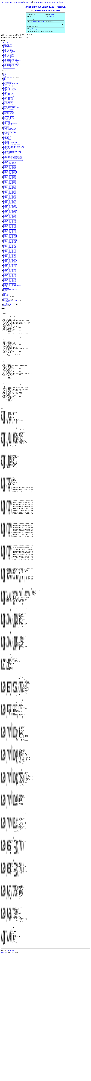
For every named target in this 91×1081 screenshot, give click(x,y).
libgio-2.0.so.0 (6, 120)
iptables (5, 81)
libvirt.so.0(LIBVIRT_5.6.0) (9, 268)
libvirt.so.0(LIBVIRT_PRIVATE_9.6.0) (12, 286)
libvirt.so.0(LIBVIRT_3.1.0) (9, 255)
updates (57, 10)
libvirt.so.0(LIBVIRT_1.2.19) (10, 241)
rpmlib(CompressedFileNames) (10, 301)
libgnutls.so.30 (6, 123)
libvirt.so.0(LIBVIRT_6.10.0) (10, 273)
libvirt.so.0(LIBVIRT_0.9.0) (9, 207)
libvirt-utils (5, 43)
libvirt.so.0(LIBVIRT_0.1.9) (9, 170)
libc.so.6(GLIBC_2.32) (8, 96)
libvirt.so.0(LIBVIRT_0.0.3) (9, 163)
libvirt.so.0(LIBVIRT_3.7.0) (9, 257)
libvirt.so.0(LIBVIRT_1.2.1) (9, 232)
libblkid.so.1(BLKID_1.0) (9, 89)
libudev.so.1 (6, 142)
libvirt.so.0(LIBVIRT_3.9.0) (9, 258)
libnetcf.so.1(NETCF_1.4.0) (9, 133)
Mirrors (53, 2)
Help (58, 2)
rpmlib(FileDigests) (7, 302)
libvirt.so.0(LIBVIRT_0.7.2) (9, 194)
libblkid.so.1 (6, 88)
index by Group (8, 2)
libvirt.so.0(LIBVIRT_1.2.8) (9, 247)
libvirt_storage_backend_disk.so (10, 58)
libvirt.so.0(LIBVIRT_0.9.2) (9, 212)
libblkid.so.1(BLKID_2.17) (9, 91)
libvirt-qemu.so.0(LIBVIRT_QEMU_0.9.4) (13, 158)
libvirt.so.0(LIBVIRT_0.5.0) (9, 187)
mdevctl (5, 291)
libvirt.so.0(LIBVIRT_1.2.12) (10, 234)
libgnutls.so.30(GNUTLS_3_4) (10, 124)
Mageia (52, 14)
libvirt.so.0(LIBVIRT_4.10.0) (10, 261)
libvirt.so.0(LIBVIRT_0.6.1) (9, 188)
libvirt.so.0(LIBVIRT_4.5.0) (9, 263)
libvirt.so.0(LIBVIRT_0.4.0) (9, 182)
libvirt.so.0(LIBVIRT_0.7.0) (9, 192)
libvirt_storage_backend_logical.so (11, 63)
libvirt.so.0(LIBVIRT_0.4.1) (9, 183)
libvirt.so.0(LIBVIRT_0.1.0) (9, 165)
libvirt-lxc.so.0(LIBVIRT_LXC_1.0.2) (12, 150)
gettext (4, 80)
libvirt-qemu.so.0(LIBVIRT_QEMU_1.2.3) (13, 159)
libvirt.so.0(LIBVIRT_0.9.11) (10, 209)
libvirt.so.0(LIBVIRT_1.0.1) (9, 222)
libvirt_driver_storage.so (8, 57)
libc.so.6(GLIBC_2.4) (8, 100)
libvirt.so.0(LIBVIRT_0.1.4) (9, 168)
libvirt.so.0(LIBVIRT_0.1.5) (9, 169)
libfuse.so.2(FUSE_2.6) (8, 113)
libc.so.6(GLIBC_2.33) (8, 98)
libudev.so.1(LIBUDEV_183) (10, 143)
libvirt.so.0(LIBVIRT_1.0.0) (9, 221)
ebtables (5, 79)
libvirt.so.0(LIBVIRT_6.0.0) (9, 272)
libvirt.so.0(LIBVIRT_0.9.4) (9, 214)
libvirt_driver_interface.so (9, 48)
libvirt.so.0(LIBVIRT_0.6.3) (9, 189)
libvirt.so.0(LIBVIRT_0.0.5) (9, 164)
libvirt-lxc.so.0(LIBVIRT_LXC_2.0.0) (12, 153)
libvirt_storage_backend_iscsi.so (10, 62)
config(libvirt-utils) (7, 45)
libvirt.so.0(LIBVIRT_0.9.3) (9, 213)
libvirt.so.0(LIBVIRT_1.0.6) (9, 227)
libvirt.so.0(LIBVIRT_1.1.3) (9, 231)
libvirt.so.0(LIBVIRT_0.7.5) (9, 197)
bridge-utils (6, 76)
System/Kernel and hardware (37, 21)
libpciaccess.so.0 (7, 137)
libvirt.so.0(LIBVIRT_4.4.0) (9, 262)
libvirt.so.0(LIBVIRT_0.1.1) (9, 167)
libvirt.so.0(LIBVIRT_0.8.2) (9, 202)
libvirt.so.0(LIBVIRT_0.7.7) (9, 198)
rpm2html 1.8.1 (10, 1076)
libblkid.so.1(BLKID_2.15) (9, 90)
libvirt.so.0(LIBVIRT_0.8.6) (9, 204)
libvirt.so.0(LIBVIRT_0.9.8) (9, 218)
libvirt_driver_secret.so (8, 56)
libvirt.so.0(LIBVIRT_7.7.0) (9, 278)
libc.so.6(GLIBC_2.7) (8, 101)
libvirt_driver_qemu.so (8, 55)
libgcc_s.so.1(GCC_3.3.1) (9, 118)
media (49, 10)
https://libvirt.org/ (33, 28)
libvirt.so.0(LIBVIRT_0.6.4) (9, 191)
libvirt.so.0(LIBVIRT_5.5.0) (9, 267)
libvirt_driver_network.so (9, 51)
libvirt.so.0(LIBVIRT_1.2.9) (9, 248)
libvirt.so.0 (5, 162)
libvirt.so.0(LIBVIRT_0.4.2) (9, 184)
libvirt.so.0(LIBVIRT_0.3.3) (9, 180)
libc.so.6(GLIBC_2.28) (8, 95)
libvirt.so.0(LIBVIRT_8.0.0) (9, 281)
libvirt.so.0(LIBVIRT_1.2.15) (10, 237)
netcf (4, 292)
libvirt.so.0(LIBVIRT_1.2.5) (9, 243)
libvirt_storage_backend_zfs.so (10, 67)
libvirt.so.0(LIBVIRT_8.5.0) (9, 283)
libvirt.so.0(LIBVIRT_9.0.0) (9, 285)
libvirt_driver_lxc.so (7, 50)
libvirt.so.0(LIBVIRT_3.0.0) (9, 253)
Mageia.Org (51, 16)
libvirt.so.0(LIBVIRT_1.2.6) (9, 245)
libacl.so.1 (5, 85)
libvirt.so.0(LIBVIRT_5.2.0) (9, 266)
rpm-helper (5, 297)
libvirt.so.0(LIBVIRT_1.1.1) (9, 229)
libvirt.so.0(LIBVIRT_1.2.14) (10, 236)
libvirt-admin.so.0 (7, 144)
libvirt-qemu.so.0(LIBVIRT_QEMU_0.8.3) (13, 157)
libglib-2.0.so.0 (6, 121)
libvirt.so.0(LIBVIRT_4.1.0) (9, 260)
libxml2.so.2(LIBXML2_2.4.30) (10, 290)
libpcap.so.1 (6, 135)
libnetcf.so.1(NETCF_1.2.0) (9, 130)
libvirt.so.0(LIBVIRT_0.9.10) (10, 208)
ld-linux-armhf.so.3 (7, 83)
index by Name (47, 2)
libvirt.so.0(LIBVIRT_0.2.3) (9, 177)
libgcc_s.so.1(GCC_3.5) (8, 119)
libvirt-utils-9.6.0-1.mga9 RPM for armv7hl (45, 7)
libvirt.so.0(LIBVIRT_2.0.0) (9, 251)
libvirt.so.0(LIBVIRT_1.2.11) (10, 233)
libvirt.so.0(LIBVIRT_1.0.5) (9, 226)
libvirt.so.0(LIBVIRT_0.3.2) (9, 179)
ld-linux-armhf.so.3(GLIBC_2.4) (10, 84)
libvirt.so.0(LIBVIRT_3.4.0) (9, 256)
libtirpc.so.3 (6, 139)
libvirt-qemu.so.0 (7, 154)
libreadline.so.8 (6, 138)
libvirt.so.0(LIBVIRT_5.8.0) (9, 271)
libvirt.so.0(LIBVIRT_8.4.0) (9, 282)
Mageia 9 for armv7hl (41, 10)
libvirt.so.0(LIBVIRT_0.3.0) (9, 178)
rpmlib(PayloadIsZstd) (8, 305)
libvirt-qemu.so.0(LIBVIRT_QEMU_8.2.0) (13, 160)
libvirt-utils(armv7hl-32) (8, 47)
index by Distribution (18, 2)
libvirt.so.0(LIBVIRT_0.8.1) (9, 201)
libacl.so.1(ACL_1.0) (8, 86)
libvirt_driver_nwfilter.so (9, 53)
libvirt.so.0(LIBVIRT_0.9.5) (9, 216)
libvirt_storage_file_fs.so (9, 68)
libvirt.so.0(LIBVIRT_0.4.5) (9, 186)
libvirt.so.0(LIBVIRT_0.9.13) (10, 211)
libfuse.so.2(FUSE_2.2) (8, 110)
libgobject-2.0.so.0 (7, 125)
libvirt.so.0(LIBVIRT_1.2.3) (9, 242)
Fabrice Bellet (4, 1079)
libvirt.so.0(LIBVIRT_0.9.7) (9, 217)
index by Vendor (28, 2)
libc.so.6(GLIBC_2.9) (8, 103)
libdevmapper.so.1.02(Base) (9, 106)
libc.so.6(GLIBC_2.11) (8, 94)
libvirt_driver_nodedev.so (9, 52)
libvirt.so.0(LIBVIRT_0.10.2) (10, 173)
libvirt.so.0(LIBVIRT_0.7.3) (9, 196)
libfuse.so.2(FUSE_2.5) (8, 111)
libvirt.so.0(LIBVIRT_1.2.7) (9, 246)
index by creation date (38, 2)
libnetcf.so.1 (6, 128)
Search (61, 2)
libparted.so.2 (6, 134)
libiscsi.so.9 (6, 126)
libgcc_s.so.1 (6, 115)
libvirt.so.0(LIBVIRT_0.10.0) (10, 172)
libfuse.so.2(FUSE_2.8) (8, 114)
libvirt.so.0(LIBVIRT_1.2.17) (10, 239)
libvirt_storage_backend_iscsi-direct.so (12, 61)
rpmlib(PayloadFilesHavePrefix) (10, 304)
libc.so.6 (5, 93)
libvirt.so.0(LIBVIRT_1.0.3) (9, 224)
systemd (5, 306)
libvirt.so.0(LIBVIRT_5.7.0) (9, 270)
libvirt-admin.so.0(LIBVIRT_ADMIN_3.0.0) (13, 147)
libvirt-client (6, 46)
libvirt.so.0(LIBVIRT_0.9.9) (9, 219)
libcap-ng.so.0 (6, 104)
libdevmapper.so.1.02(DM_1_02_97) (11, 108)
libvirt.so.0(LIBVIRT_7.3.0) (9, 277)
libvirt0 (5, 287)
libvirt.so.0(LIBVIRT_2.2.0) (9, 252)
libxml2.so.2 (6, 288)
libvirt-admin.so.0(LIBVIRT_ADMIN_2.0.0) (13, 145)
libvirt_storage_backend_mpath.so (11, 65)
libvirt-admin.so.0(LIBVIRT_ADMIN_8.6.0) (13, 148)
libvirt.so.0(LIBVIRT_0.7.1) (9, 193)
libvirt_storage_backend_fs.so (10, 60)
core (53, 10)
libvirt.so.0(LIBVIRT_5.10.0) (10, 265)
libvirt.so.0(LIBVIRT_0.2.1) (9, 175)
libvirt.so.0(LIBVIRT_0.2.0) (9, 174)
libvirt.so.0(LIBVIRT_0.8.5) (9, 203)
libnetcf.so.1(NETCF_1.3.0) (9, 132)
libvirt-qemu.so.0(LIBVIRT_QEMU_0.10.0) (13, 155)
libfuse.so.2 (6, 109)
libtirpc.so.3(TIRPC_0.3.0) (9, 140)
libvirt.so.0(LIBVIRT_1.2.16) (10, 238)
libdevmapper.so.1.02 (8, 105)
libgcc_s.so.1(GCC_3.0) (8, 116)
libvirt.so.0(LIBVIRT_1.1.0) (9, 228)
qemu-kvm (5, 296)
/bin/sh (4, 74)
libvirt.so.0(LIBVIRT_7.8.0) (9, 280)
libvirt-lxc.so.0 (6, 149)
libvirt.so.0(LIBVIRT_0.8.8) (9, 206)
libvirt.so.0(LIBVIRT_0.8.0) (9, 199)
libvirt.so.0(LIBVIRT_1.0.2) (9, 223)
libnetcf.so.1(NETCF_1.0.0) (9, 129)
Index (3, 2)
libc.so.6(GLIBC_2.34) (8, 99)
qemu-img (5, 295)
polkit (4, 293)
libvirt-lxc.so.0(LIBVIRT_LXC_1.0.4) (12, 152)
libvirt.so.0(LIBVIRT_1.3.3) (9, 250)
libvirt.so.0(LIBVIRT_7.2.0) (9, 276)
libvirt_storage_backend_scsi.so (10, 66)
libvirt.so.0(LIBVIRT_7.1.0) (9, 275)
